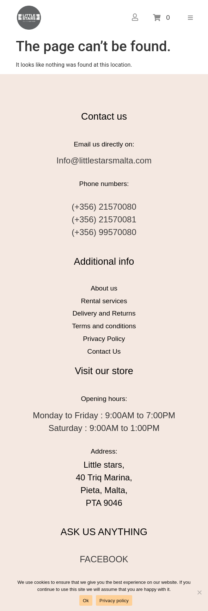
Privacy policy (114, 600)
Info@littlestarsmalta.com (104, 160)
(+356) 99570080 (104, 232)
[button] (190, 17)
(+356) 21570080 (104, 206)
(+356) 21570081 (104, 219)
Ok (86, 600)
